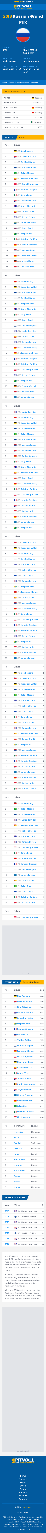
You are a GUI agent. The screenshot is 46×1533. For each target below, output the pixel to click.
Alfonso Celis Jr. (29, 788)
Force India (19, 1170)
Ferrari (17, 1137)
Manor (17, 1187)
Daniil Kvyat (27, 228)
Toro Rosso (19, 1159)
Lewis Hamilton (29, 156)
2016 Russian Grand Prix (28, 83)
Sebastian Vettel (29, 255)
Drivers (23, 1486)
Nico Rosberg (27, 151)
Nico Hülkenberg (29, 261)
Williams (18, 1148)
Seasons (23, 1479)
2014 (7, 1244)
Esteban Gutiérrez (29, 239)
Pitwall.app (26, 1507)
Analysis (23, 1499)
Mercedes (18, 1132)
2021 (7, 1211)
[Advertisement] (23, 948)
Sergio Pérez (26, 195)
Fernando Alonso (29, 178)
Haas (16, 1154)
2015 (7, 1238)
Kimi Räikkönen (28, 162)
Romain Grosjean (29, 189)
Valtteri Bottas (29, 167)
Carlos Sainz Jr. (29, 211)
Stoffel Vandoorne (26, 1084)
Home (23, 1476)
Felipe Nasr (26, 233)
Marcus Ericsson (28, 222)
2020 (7, 1216)
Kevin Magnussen (30, 184)
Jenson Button (29, 200)
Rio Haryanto (28, 266)
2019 (7, 1222)
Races (23, 1482)
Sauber (17, 1181)
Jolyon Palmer (28, 217)
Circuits (23, 1492)
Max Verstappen (29, 250)
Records (23, 1495)
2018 (7, 1227)
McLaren (18, 1165)
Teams (23, 1489)
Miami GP (18, 1)
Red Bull (17, 1143)
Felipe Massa (27, 173)
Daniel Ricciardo (28, 206)
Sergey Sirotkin (29, 739)
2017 (7, 1233)
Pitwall (4, 83)
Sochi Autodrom (31, 61)
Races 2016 (13, 83)
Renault (17, 1176)
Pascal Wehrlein (29, 244)
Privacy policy (23, 1512)
